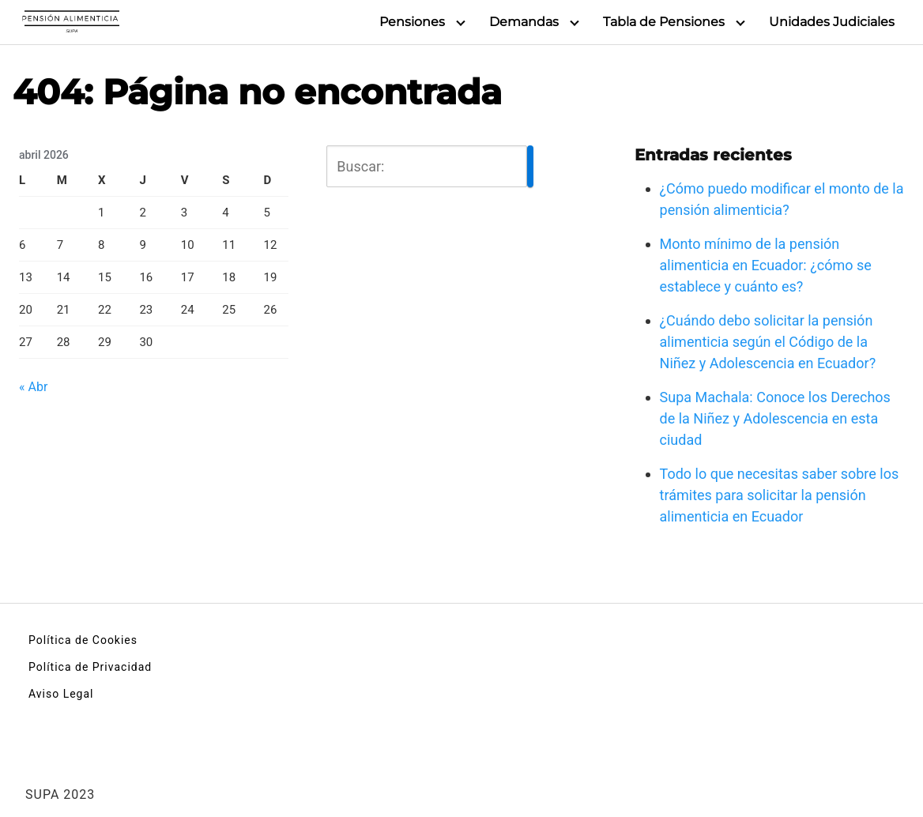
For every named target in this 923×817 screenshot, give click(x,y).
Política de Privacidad (90, 667)
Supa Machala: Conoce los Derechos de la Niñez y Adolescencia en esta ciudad (775, 418)
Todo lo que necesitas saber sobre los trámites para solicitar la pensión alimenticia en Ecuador (779, 495)
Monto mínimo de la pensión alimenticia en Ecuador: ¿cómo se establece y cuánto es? (766, 265)
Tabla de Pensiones (664, 21)
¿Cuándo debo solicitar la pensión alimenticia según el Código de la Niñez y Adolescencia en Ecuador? (768, 341)
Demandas (524, 21)
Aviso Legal (61, 693)
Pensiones (412, 21)
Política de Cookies (83, 640)
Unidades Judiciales (832, 21)
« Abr (33, 386)
